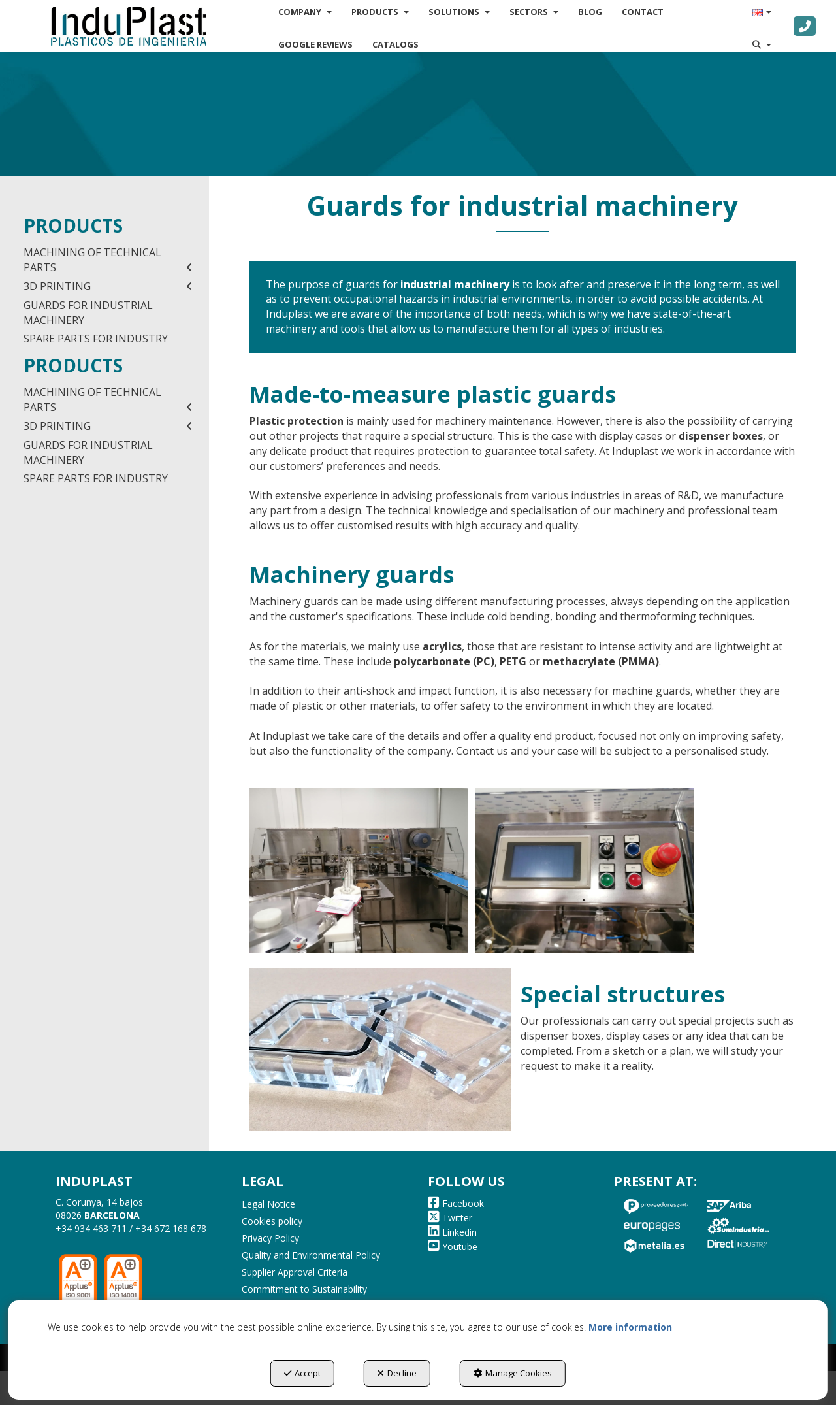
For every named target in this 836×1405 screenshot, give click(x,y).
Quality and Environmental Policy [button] (311, 1255)
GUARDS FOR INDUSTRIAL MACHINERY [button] (88, 312)
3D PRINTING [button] (108, 286)
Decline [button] (397, 1373)
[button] (129, 26)
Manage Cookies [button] (513, 1373)
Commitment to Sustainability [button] (304, 1289)
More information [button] (630, 1327)
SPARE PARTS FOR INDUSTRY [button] (96, 338)
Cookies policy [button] (272, 1221)
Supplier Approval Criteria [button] (294, 1272)
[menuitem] (315, 44)
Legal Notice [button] (268, 1204)
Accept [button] (302, 1373)
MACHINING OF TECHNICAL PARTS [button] (108, 260)
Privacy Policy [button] (270, 1238)
